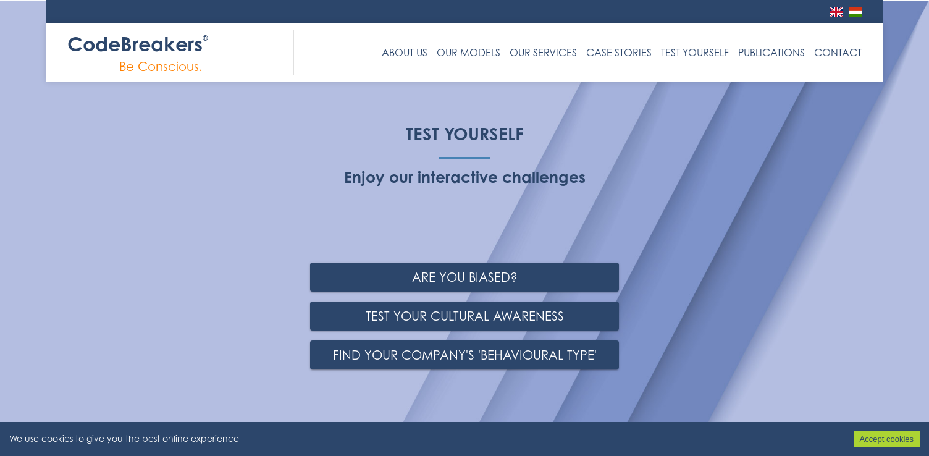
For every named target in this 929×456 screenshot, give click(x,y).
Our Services (543, 52)
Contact (838, 52)
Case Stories (619, 52)
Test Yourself (695, 52)
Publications (771, 52)
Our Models (468, 52)
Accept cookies (887, 439)
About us (404, 52)
